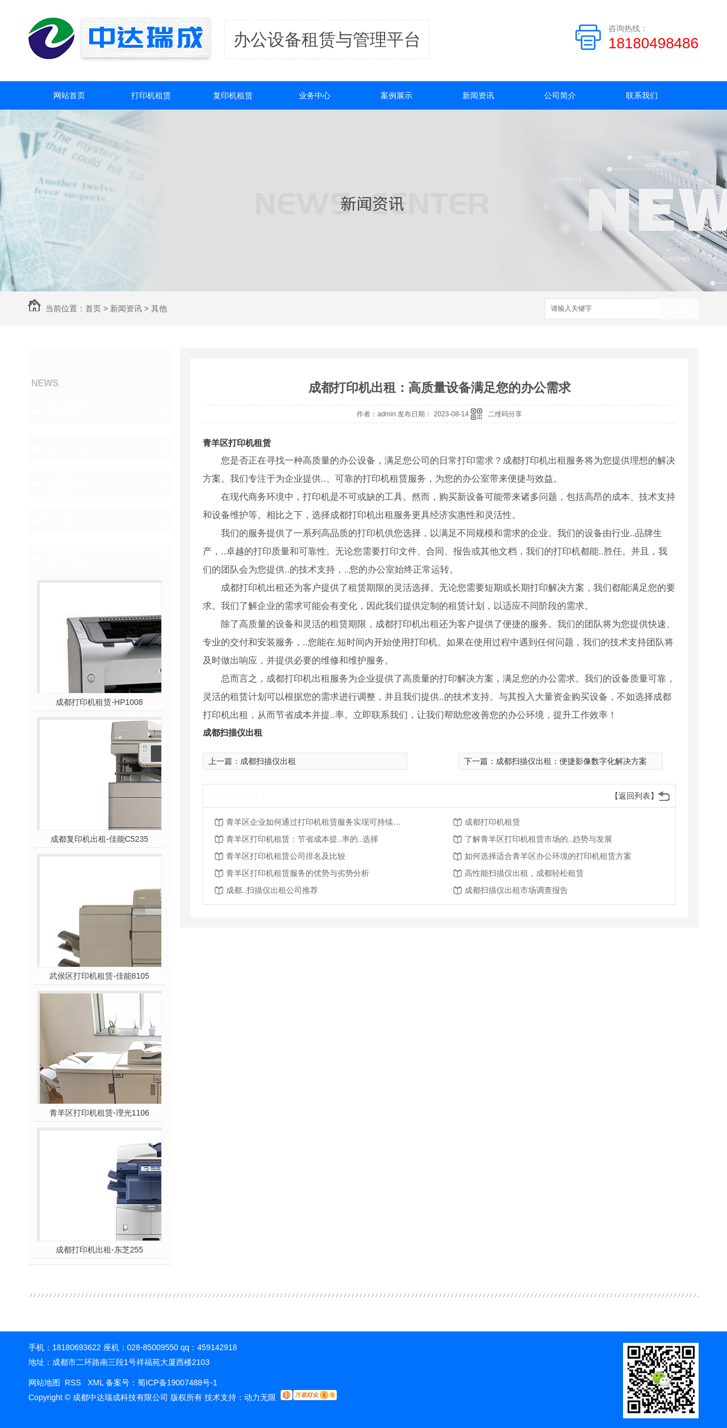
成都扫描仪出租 (232, 732)
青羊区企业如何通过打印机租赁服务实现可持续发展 (317, 821)
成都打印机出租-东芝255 (99, 1249)
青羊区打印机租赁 (237, 443)
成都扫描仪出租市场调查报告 (516, 890)
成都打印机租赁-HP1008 (99, 702)
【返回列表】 (634, 795)
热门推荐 (65, 556)
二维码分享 (505, 414)
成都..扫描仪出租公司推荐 (272, 890)
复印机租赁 (233, 95)
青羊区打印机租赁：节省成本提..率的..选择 (302, 839)
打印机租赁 (151, 95)
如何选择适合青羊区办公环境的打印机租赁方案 (548, 856)
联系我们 (642, 95)
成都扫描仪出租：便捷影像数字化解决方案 (571, 761)
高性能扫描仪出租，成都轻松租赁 (524, 873)
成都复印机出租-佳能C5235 (99, 839)
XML (96, 1382)
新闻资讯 (478, 95)
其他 (159, 308)
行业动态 (65, 447)
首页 (93, 308)
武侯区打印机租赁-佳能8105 (99, 975)
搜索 (679, 309)
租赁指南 (65, 484)
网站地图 (44, 1382)
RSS (74, 1382)
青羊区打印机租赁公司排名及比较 (285, 856)
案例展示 (396, 95)
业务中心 (315, 95)
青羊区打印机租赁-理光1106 (99, 1112)
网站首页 (69, 95)
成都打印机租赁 (492, 821)
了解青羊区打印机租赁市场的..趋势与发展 (538, 839)
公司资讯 (65, 411)
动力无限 (260, 1397)
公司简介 (560, 95)
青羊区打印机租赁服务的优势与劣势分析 (297, 873)
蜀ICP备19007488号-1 (177, 1382)
